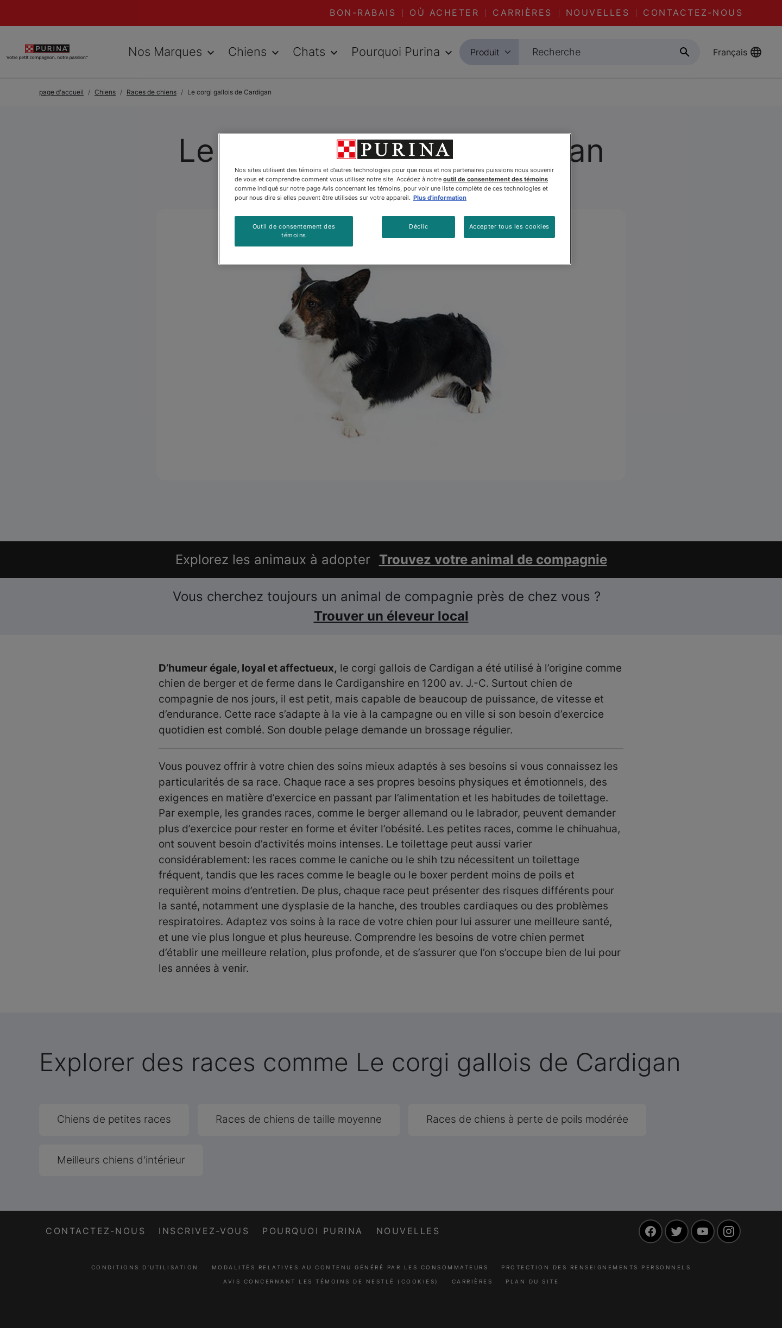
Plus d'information (439, 197)
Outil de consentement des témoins (294, 231)
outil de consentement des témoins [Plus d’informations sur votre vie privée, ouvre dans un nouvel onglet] (495, 179)
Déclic (418, 226)
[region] (394, 199)
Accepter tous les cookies (509, 226)
